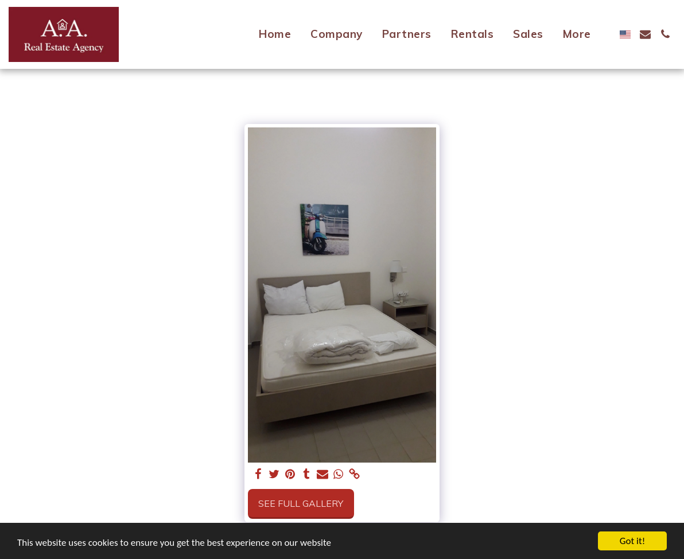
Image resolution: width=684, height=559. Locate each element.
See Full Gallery (300, 503)
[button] (645, 34)
